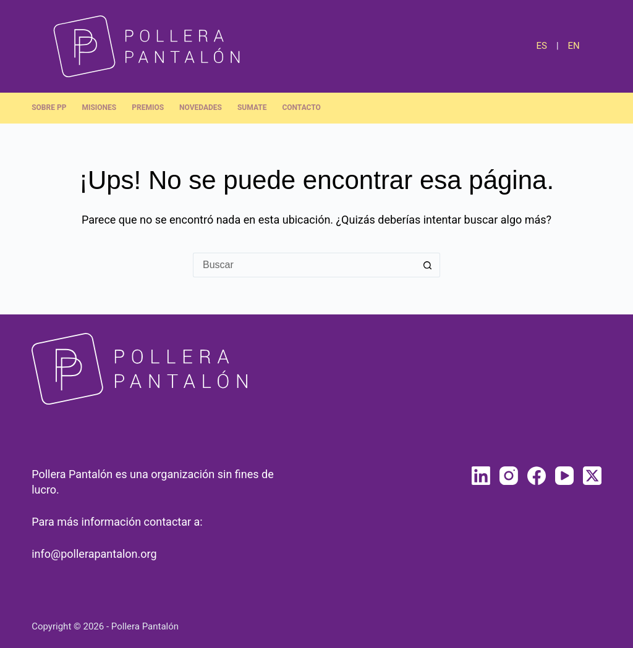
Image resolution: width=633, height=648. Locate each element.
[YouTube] (564, 475)
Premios (148, 107)
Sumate (251, 107)
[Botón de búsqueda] (427, 265)
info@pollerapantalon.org (94, 553)
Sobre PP (49, 107)
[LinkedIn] (481, 475)
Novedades (200, 107)
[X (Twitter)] (592, 475)
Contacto (301, 107)
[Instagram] (508, 475)
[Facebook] (536, 475)
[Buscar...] (304, 265)
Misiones (99, 107)
